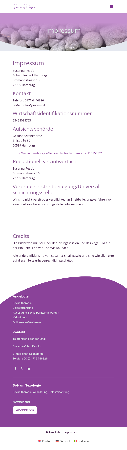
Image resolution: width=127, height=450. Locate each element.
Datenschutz (53, 432)
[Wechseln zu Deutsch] (63, 441)
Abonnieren (25, 410)
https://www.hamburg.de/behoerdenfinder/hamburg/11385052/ (57, 153)
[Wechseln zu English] (45, 441)
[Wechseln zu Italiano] (82, 441)
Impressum (70, 432)
